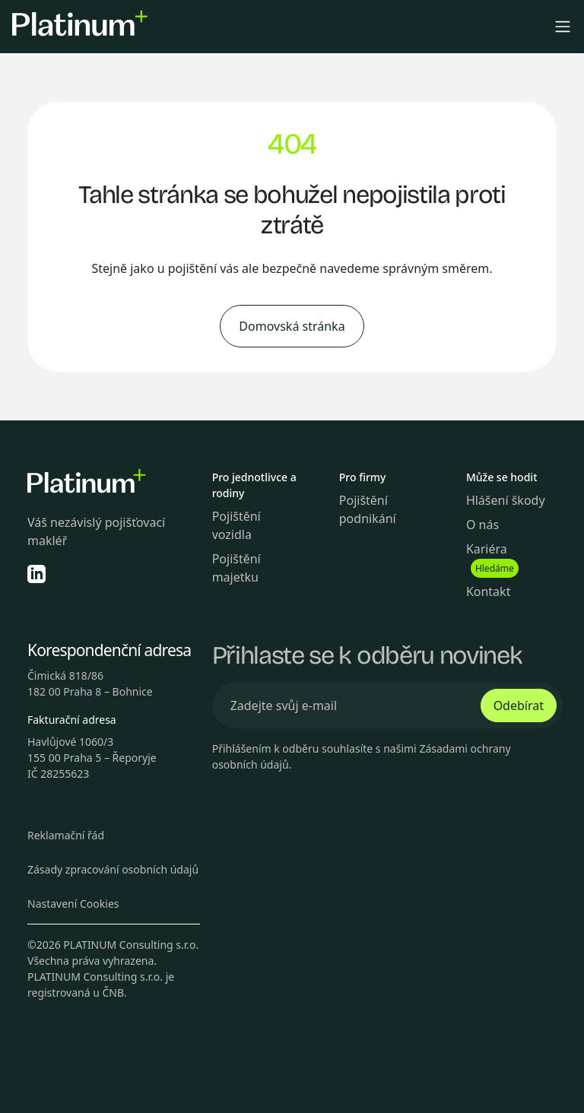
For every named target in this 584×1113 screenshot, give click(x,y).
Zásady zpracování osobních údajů (112, 869)
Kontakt (488, 591)
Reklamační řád (65, 835)
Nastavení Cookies (73, 903)
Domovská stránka (291, 326)
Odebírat (519, 705)
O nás (482, 524)
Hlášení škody (505, 500)
